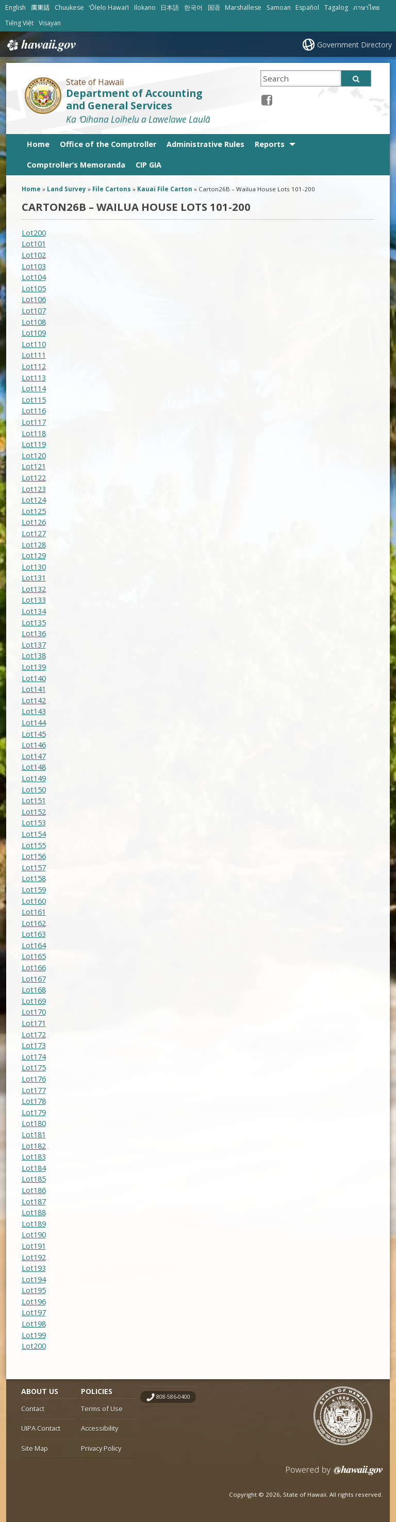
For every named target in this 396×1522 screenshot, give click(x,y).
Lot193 (34, 1268)
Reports (270, 144)
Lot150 (34, 790)
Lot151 (34, 800)
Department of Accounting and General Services (134, 99)
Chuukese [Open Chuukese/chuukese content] (69, 7)
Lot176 (34, 1079)
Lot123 (34, 489)
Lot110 (34, 344)
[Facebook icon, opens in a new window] (266, 99)
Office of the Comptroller (108, 144)
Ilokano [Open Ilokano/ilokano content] (145, 7)
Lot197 (34, 1312)
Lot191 (34, 1246)
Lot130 (34, 567)
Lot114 (34, 388)
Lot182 (34, 1146)
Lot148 (34, 767)
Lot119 (34, 444)
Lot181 (34, 1134)
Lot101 (34, 244)
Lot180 (34, 1123)
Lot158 (34, 878)
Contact (32, 1408)
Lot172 (34, 1034)
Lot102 (34, 255)
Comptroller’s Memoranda (76, 165)
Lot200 (34, 233)
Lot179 (34, 1112)
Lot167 (34, 979)
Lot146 (34, 745)
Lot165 (34, 956)
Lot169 (34, 1001)
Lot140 (34, 678)
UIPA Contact (40, 1428)
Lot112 (34, 366)
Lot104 (34, 277)
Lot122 (34, 478)
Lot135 (34, 622)
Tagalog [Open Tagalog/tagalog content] (336, 7)
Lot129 (34, 555)
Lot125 (34, 511)
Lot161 (34, 912)
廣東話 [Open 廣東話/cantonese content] (40, 7)
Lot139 (34, 667)
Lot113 (34, 378)
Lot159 (34, 890)
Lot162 (34, 923)
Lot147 (34, 756)
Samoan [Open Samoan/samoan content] (279, 7)
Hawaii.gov (40, 45)
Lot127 (34, 533)
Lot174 (34, 1057)
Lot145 (34, 734)
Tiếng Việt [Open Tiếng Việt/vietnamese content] (19, 23)
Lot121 (34, 466)
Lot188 (34, 1212)
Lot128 (34, 545)
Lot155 (34, 845)
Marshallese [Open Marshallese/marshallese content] (243, 7)
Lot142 (34, 700)
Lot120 (34, 455)
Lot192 (34, 1257)
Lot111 (34, 355)
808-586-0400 (173, 1396)
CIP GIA (148, 165)
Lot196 (34, 1301)
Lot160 (34, 901)
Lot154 (34, 834)
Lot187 (34, 1201)
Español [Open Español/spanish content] (307, 7)
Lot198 (34, 1324)
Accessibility (99, 1428)
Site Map (34, 1448)
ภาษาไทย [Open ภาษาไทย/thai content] (366, 7)
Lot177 (34, 1090)
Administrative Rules (205, 144)
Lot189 (34, 1224)
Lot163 (34, 934)
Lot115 (34, 400)
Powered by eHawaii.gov (334, 1474)
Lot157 (34, 867)
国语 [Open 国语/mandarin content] (214, 7)
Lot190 (34, 1234)
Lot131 (34, 578)
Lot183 (34, 1157)
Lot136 (34, 633)
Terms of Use (102, 1408)
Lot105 (34, 288)
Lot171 (34, 1023)
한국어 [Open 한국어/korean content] (193, 7)
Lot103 (34, 266)
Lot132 (34, 589)
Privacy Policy (101, 1448)
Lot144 (34, 722)
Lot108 (34, 322)
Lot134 (34, 611)
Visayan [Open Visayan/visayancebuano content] (50, 23)
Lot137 (34, 645)
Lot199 (34, 1335)
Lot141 (34, 689)
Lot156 (34, 856)
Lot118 (34, 433)
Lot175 (34, 1067)
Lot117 (34, 422)
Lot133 (34, 600)
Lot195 (34, 1290)
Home (38, 144)
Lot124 (34, 500)
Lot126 (34, 522)
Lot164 (34, 945)
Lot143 (34, 711)
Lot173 (34, 1045)
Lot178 (34, 1101)
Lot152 (34, 812)
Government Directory (354, 44)
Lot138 (34, 655)
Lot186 (34, 1190)
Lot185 (34, 1179)
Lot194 (34, 1279)
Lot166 (34, 967)
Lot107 (34, 311)
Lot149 (34, 778)
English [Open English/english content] (15, 7)
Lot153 (34, 823)
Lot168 (34, 990)
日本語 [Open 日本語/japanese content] (169, 7)
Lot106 (34, 299)
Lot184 (34, 1168)
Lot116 (34, 411)
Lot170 (34, 1012)
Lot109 (34, 333)
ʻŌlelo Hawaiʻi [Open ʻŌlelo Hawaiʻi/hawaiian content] (109, 7)
